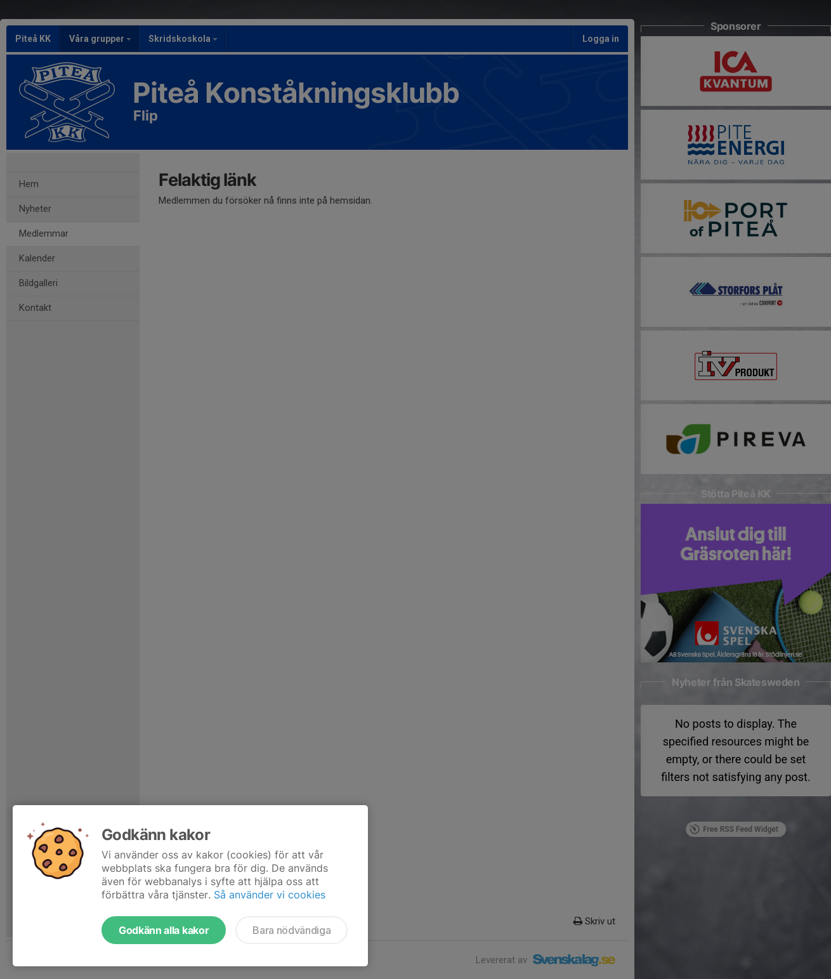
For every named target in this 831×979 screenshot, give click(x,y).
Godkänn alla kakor (164, 930)
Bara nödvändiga (291, 930)
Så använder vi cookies (269, 894)
